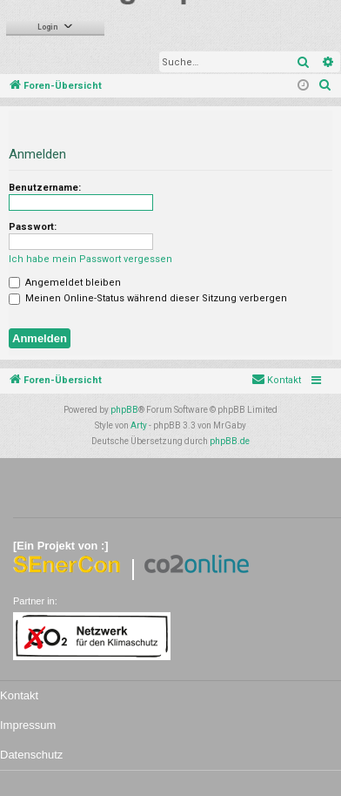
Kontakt (19, 695)
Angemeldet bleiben (65, 282)
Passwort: (33, 227)
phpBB (124, 410)
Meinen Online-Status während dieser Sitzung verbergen (148, 298)
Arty (138, 425)
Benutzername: (45, 187)
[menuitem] (325, 86)
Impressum (28, 725)
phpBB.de (230, 441)
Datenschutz (31, 754)
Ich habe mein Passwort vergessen (90, 259)
